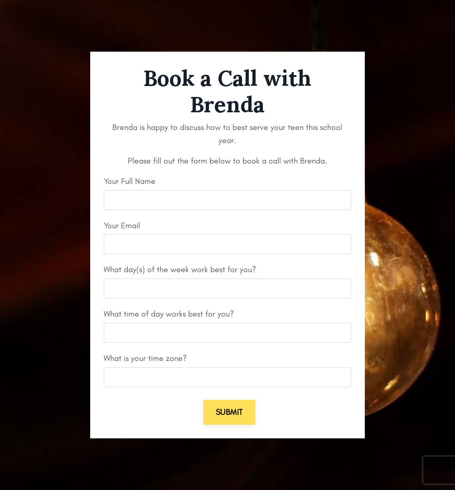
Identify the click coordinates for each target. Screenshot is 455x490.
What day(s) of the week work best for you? (180, 269)
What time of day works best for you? (169, 314)
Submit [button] (229, 412)
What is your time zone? (145, 358)
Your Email (122, 226)
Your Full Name (129, 181)
